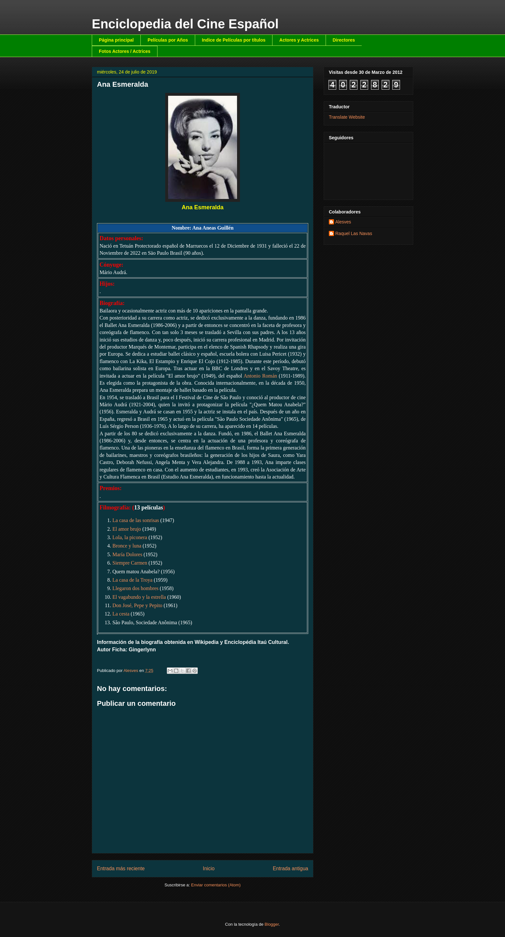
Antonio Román (260, 376)
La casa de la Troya (132, 580)
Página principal (116, 40)
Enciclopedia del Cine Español (185, 24)
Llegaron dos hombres (135, 588)
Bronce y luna (126, 545)
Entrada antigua (290, 868)
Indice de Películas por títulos (234, 40)
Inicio (208, 868)
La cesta (120, 613)
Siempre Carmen (129, 563)
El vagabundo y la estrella (139, 597)
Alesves (343, 221)
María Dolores (127, 554)
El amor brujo (126, 529)
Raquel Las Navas (353, 233)
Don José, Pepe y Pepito (137, 605)
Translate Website (347, 117)
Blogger (272, 924)
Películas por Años (168, 40)
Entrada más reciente (121, 868)
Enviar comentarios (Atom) (216, 885)
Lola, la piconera (129, 537)
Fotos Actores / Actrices (124, 51)
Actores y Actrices (299, 40)
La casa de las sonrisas (135, 520)
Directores (344, 40)
